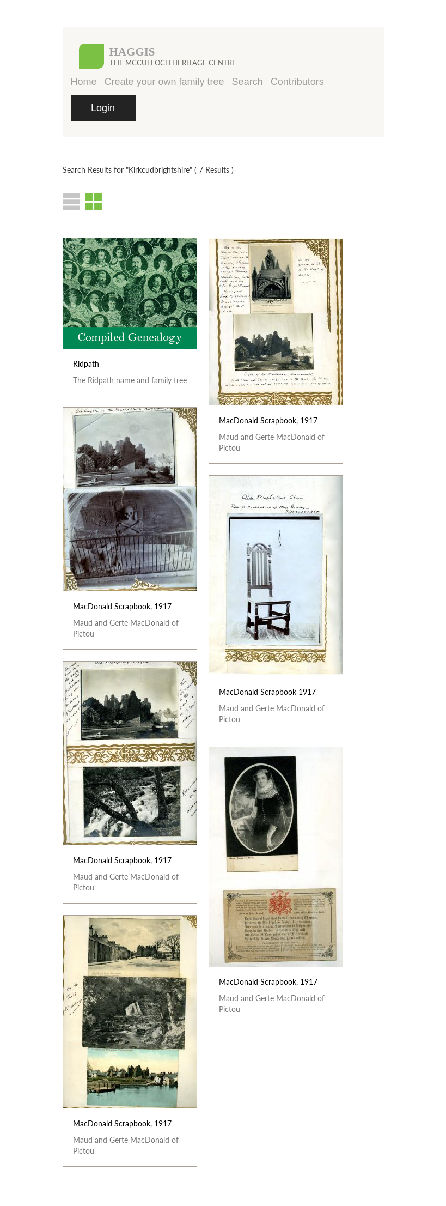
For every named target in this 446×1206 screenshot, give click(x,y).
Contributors (297, 81)
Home (84, 81)
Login (103, 107)
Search (247, 81)
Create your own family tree (164, 81)
